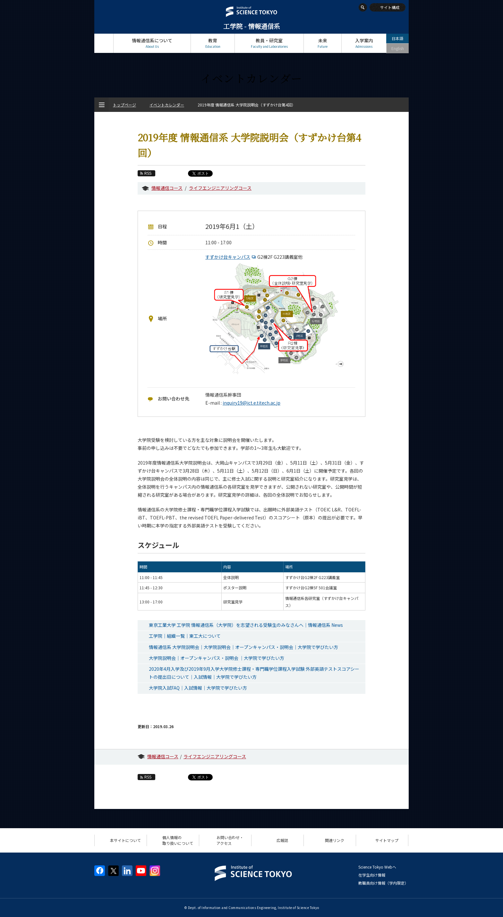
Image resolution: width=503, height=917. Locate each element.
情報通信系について (152, 43)
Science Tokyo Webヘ (377, 867)
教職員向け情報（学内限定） (383, 883)
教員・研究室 (269, 43)
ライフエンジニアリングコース (220, 188)
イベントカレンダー (166, 104)
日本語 (397, 38)
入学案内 (364, 43)
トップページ (103, 43)
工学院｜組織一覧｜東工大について (185, 636)
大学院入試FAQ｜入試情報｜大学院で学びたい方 (198, 688)
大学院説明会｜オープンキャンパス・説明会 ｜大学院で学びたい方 (216, 658)
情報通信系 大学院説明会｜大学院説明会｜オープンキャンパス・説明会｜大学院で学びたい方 (243, 647)
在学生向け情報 (371, 875)
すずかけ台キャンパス (231, 257)
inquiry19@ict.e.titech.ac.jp (251, 403)
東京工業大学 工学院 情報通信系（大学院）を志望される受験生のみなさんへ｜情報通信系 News (246, 625)
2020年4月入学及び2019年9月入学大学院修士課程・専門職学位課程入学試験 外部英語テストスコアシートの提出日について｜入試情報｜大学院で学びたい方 (254, 673)
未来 (322, 43)
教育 (212, 43)
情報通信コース (167, 188)
